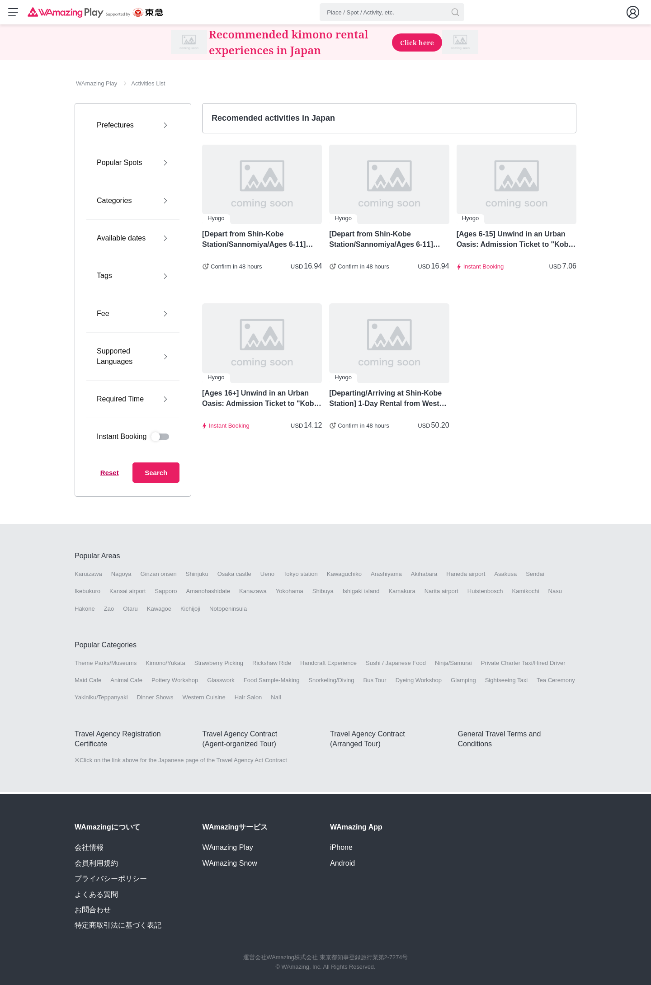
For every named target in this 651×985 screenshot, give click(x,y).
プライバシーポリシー (111, 879)
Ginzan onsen (159, 576)
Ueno (267, 576)
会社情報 (89, 848)
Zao (109, 611)
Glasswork (221, 682)
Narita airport (441, 593)
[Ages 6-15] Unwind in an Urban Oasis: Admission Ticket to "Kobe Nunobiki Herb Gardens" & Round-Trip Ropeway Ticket (516, 242)
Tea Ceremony (556, 682)
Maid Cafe (88, 682)
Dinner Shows (155, 700)
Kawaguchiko (344, 576)
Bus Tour (375, 682)
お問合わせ (93, 910)
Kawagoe (159, 611)
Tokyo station (300, 576)
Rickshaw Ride (271, 665)
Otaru (130, 611)
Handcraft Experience (328, 665)
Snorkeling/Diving (331, 682)
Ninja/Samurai (453, 665)
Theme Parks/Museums (106, 665)
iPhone (341, 848)
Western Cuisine (204, 700)
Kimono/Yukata (165, 665)
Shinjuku (197, 576)
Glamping (463, 682)
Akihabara (424, 576)
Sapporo (166, 593)
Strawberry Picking (218, 665)
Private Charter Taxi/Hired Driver (523, 665)
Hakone (85, 611)
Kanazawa (253, 593)
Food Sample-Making (272, 682)
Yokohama (289, 593)
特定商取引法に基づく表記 (118, 925)
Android (342, 863)
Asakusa (505, 576)
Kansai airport (127, 593)
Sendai (535, 576)
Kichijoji (190, 611)
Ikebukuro (87, 593)
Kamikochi (525, 593)
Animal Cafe (126, 682)
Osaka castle (234, 576)
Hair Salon (248, 700)
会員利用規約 (96, 863)
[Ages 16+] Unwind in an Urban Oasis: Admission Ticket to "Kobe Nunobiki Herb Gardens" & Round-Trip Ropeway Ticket (261, 401)
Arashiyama (386, 576)
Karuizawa (88, 576)
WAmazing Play (228, 848)
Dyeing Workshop (419, 682)
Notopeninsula (228, 611)
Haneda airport (465, 576)
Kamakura (401, 593)
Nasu (555, 593)
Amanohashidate (208, 593)
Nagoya (121, 576)
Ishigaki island (361, 593)
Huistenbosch (485, 593)
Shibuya (323, 593)
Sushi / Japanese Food (396, 665)
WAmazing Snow (230, 863)
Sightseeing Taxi (506, 682)
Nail (276, 700)
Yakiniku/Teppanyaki (101, 700)
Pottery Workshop (174, 682)
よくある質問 (96, 894)
